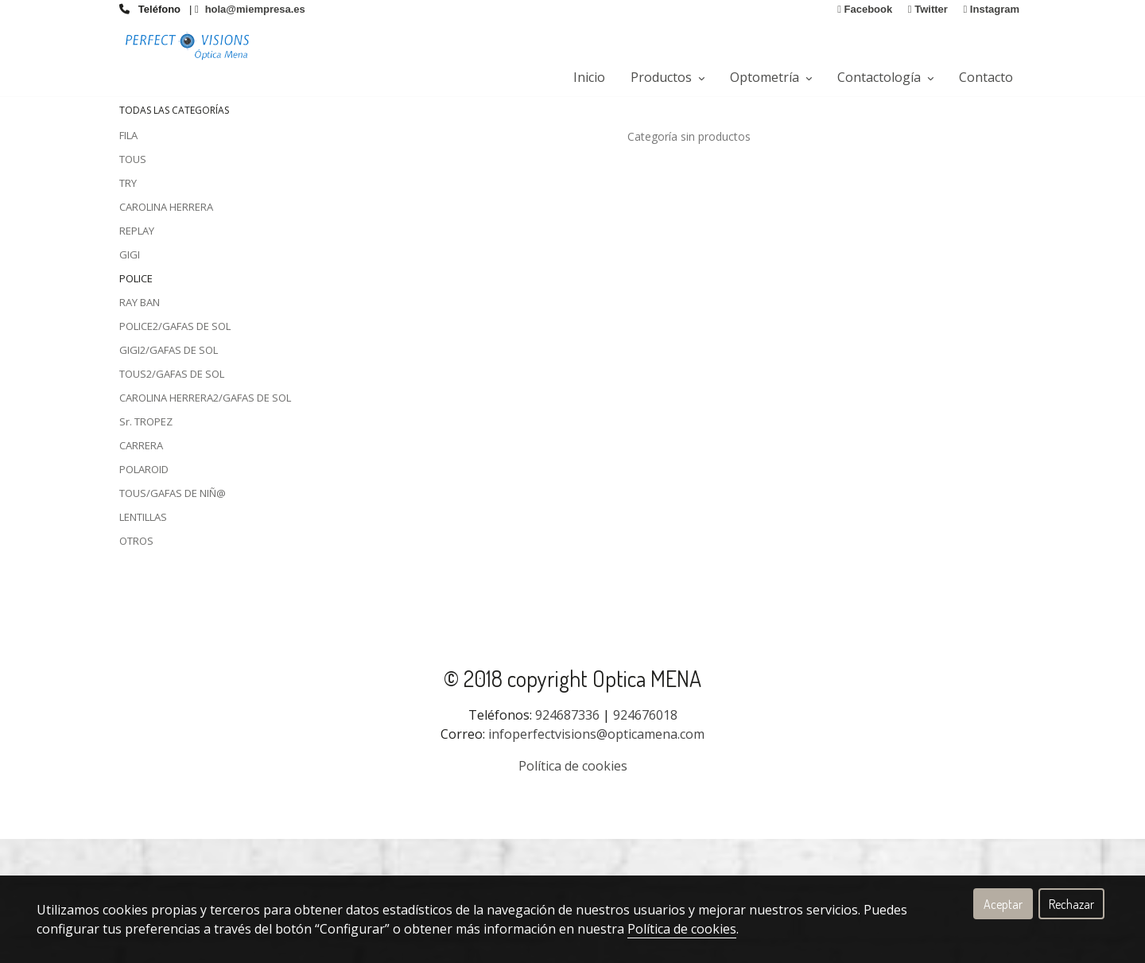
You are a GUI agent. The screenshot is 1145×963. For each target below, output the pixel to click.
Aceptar (1003, 904)
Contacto (986, 77)
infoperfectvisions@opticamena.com (596, 858)
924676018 (645, 839)
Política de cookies (681, 929)
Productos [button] (667, 77)
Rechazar (1071, 904)
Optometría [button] (771, 77)
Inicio (589, 77)
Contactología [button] (885, 77)
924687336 (567, 839)
